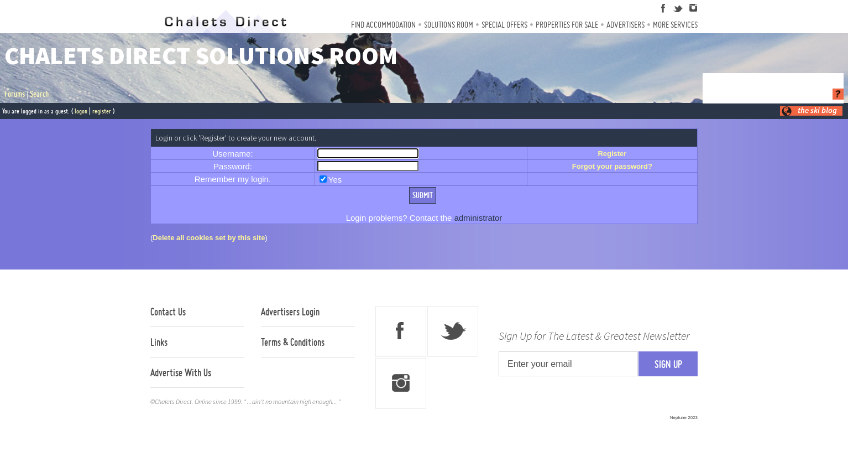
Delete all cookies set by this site (209, 238)
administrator (478, 217)
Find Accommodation (383, 24)
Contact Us (168, 311)
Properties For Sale (567, 24)
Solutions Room (448, 24)
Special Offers (504, 24)
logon (81, 111)
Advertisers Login (290, 311)
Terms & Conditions (292, 342)
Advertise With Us (180, 372)
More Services (675, 24)
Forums (14, 94)
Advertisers (625, 24)
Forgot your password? (612, 166)
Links (158, 342)
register (101, 111)
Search (39, 94)
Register (612, 153)
